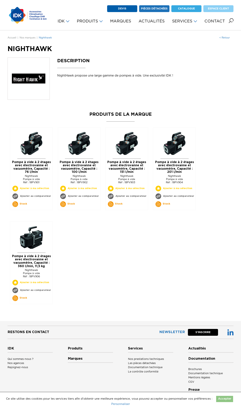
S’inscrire (202, 332)
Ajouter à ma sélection (34, 188)
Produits (75, 348)
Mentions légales (199, 377)
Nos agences (16, 363)
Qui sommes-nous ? (21, 359)
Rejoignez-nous (18, 367)
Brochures (195, 369)
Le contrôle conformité (143, 371)
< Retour (224, 38)
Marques (75, 358)
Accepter (224, 398)
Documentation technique (145, 367)
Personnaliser (120, 404)
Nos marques (27, 38)
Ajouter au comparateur (35, 196)
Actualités (197, 348)
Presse (194, 390)
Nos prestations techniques (146, 359)
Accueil (12, 38)
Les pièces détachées (142, 363)
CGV (191, 382)
